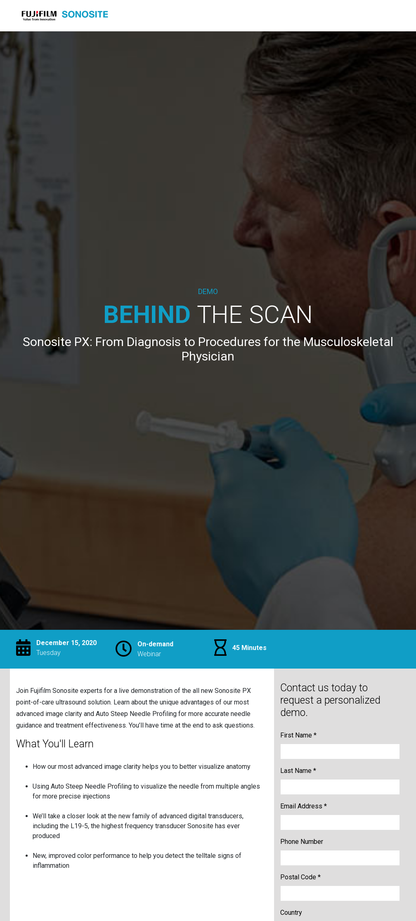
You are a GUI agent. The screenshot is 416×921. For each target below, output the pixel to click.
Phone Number (301, 842)
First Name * (298, 735)
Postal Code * (300, 877)
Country (291, 912)
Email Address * (303, 806)
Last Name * (298, 771)
